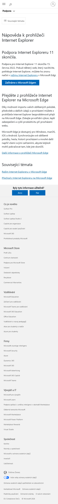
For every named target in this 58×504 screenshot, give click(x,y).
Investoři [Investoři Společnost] (7, 458)
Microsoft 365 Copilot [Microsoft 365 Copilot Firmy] (12, 375)
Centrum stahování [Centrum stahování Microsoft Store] (11, 257)
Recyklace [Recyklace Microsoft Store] (7, 277)
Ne (37, 192)
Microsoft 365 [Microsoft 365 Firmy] (9, 365)
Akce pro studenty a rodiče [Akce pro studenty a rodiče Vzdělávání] (14, 326)
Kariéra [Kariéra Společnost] (6, 443)
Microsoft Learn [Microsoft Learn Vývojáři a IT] (9, 399)
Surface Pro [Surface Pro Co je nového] (8, 209)
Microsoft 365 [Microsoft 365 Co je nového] (9, 233)
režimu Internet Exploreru (24, 75)
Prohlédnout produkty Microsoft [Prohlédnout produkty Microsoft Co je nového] (15, 238)
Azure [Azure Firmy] (6, 355)
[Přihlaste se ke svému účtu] (53, 4)
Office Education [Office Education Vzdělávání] (10, 316)
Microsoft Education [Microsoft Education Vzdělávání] (11, 297)
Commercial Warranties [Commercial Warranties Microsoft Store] (12, 282)
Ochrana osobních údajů (31, 489)
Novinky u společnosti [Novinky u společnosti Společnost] (12, 448)
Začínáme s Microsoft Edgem (20, 82)
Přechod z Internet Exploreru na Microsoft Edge (27, 177)
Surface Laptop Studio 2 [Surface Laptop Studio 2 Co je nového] (12, 218)
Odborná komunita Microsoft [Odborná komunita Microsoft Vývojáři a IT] (14, 409)
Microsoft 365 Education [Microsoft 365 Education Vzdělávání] (13, 311)
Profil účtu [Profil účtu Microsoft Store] (7, 253)
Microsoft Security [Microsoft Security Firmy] (10, 350)
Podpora (7, 10)
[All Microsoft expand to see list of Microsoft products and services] (4, 4)
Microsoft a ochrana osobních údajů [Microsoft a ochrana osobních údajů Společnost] (17, 453)
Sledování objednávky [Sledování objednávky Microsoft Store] (12, 272)
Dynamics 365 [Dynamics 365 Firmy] (9, 360)
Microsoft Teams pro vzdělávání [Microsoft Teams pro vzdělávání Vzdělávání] (16, 306)
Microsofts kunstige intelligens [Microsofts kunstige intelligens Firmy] (15, 346)
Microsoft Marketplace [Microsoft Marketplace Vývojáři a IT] (12, 414)
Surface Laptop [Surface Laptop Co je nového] (9, 213)
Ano (20, 192)
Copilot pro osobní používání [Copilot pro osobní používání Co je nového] (14, 228)
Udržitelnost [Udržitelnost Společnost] (8, 463)
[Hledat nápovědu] (10, 4)
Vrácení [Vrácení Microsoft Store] (6, 267)
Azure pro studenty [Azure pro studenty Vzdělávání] (11, 331)
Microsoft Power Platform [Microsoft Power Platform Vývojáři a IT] (13, 419)
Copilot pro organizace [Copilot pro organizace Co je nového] (12, 223)
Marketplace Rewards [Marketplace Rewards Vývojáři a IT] (12, 424)
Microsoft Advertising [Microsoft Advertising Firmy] (12, 370)
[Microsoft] (29, 2)
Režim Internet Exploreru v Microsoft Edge (24, 171)
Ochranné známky (27, 494)
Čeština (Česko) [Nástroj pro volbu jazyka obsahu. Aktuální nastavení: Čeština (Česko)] (14, 472)
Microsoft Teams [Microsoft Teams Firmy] (10, 380)
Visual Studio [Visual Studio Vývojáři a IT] (9, 429)
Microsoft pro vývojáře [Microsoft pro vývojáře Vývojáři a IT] (12, 394)
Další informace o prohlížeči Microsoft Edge (25, 152)
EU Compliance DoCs (12, 498)
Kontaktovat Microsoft (12, 489)
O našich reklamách (43, 494)
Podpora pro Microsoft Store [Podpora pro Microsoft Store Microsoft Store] (14, 262)
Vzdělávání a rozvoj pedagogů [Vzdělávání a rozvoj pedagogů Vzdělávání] (15, 321)
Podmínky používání (11, 494)
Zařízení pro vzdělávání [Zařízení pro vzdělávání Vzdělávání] (12, 302)
